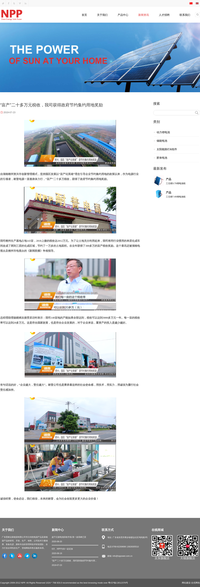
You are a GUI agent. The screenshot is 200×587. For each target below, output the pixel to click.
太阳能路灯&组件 (167, 149)
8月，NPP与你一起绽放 (75, 551)
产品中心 (123, 14)
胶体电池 (162, 157)
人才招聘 (164, 14)
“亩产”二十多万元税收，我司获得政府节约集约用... (75, 563)
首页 (84, 14)
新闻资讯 (143, 14)
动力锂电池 (163, 132)
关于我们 (102, 14)
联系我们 (185, 14)
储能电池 (162, 140)
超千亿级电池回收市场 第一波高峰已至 (75, 539)
